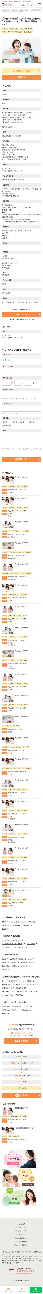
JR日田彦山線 (18, 947)
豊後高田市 (5, 925)
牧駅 (30, 962)
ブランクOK (30, 984)
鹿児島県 (15, 1006)
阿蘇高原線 (31, 944)
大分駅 (4, 959)
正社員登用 (20, 991)
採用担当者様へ (22, 1241)
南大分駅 (5, 966)
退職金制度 (19, 988)
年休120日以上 (7, 991)
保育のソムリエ (6, 9)
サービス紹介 (22, 1227)
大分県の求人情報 (23, 9)
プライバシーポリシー (22, 1231)
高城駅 (12, 959)
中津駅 (21, 959)
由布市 (4, 929)
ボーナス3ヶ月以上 (25, 981)
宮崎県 (24, 1010)
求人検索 (14, 9)
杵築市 (15, 925)
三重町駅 (5, 969)
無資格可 (18, 995)
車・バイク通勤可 (8, 981)
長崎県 (14, 1010)
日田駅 (30, 959)
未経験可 (5, 984)
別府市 (31, 922)
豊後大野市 (25, 925)
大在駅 (4, 962)
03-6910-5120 (21, 314)
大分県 (4, 1013)
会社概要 (22, 1224)
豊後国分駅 (15, 966)
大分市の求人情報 (35, 9)
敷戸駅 (25, 966)
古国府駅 (13, 962)
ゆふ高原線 (5, 947)
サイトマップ (22, 1234)
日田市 (13, 922)
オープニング (6, 995)
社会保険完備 (17, 984)
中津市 (23, 922)
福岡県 (4, 1006)
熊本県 (26, 1006)
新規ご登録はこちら (22, 1238)
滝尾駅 (22, 962)
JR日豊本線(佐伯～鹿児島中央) (12, 944)
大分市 (4, 922)
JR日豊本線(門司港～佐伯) (10, 940)
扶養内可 (32, 991)
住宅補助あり (6, 988)
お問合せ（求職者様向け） (22, 1245)
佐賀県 (4, 1010)
